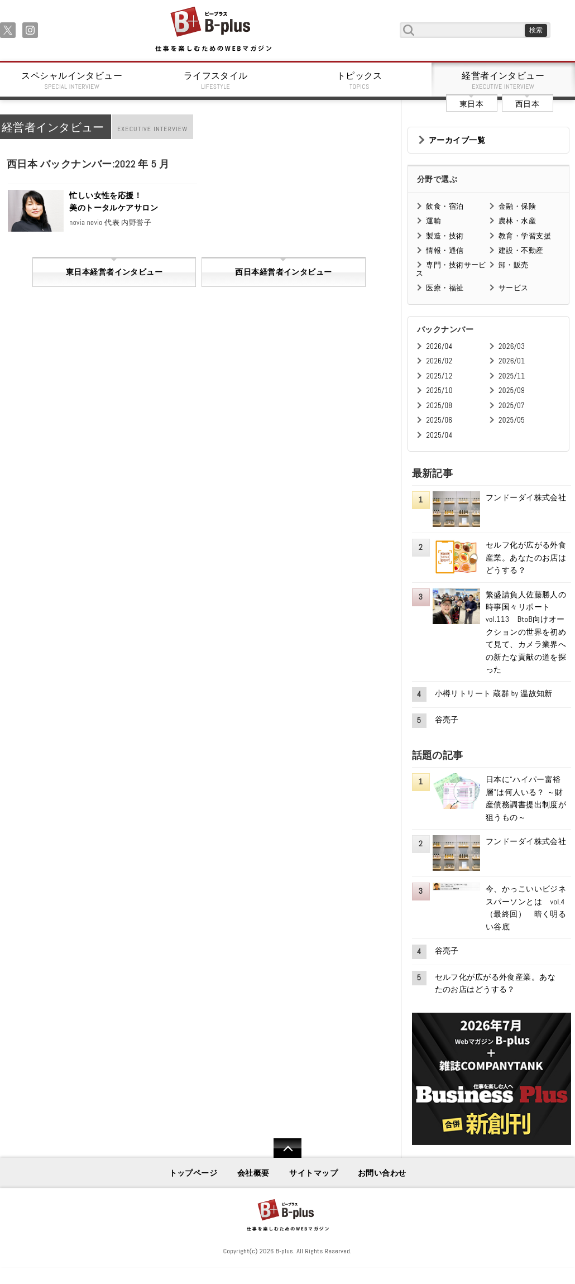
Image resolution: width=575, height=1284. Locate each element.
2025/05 (512, 420)
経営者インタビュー (504, 80)
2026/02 (439, 361)
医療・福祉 (444, 288)
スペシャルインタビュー (72, 80)
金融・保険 (517, 206)
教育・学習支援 (525, 236)
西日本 (527, 104)
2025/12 (439, 376)
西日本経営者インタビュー (283, 272)
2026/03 (512, 346)
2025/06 (439, 420)
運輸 (433, 221)
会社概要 (253, 1173)
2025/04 (439, 435)
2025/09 (512, 390)
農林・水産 (517, 221)
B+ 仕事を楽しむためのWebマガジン (213, 30)
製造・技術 (444, 236)
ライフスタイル (216, 80)
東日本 (471, 104)
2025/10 (439, 390)
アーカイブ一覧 (457, 140)
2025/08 (439, 405)
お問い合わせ (382, 1173)
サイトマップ (313, 1173)
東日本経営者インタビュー (114, 272)
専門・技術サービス (451, 268)
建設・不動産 (521, 250)
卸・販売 (514, 265)
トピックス (360, 80)
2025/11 (512, 376)
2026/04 (439, 346)
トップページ (193, 1173)
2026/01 (512, 361)
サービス (514, 288)
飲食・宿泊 (444, 206)
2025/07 (512, 405)
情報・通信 (444, 250)
